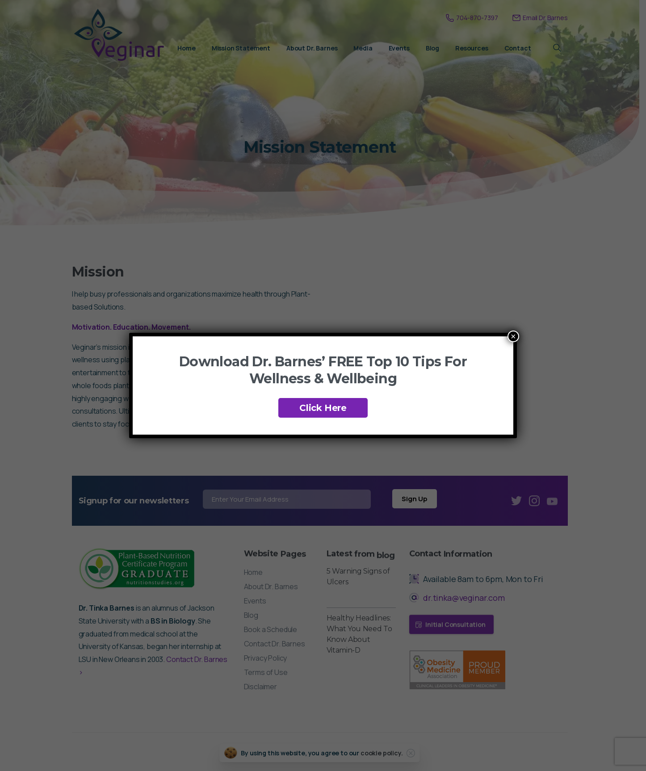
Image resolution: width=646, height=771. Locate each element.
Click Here (323, 407)
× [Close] (513, 336)
